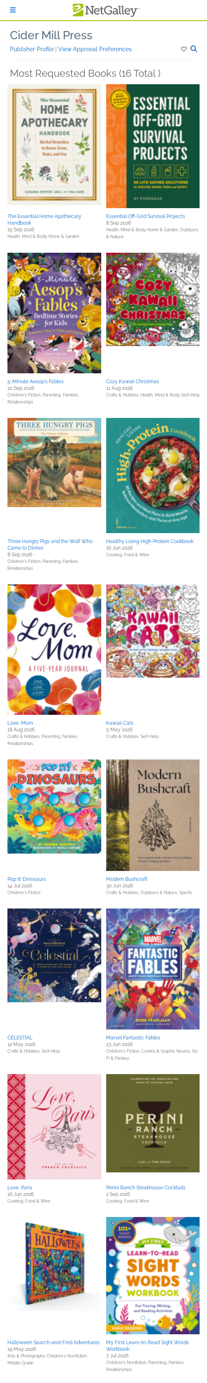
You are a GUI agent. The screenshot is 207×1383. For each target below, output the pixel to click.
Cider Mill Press (51, 35)
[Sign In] (13, 10)
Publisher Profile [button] (32, 49)
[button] (184, 49)
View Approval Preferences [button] (95, 49)
